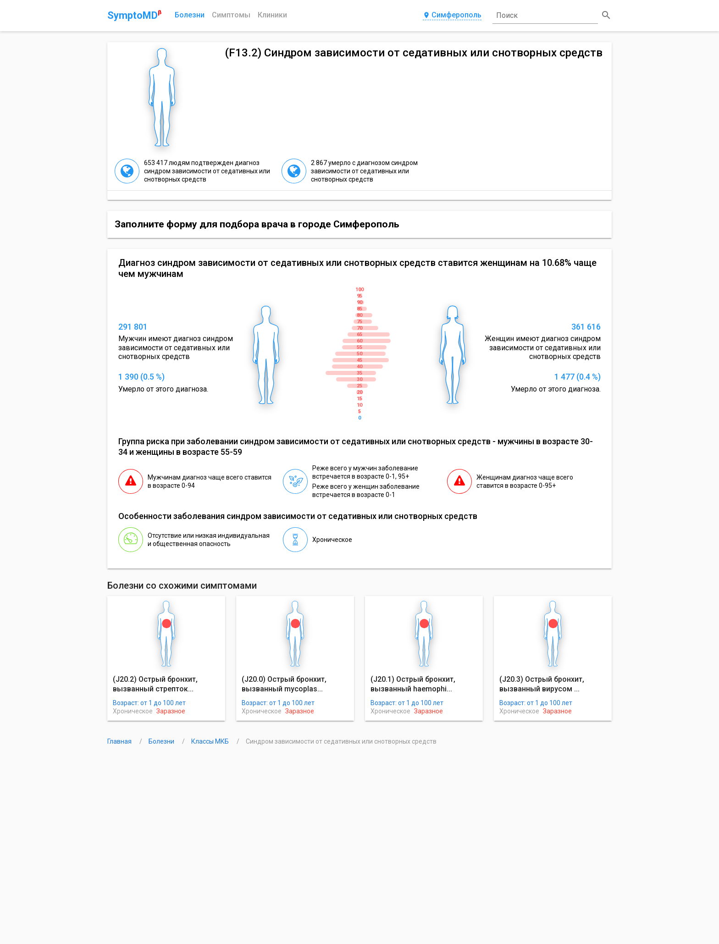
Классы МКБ (210, 741)
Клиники (272, 15)
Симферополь (452, 15)
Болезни (190, 15)
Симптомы (231, 15)
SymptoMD (134, 15)
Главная (120, 741)
